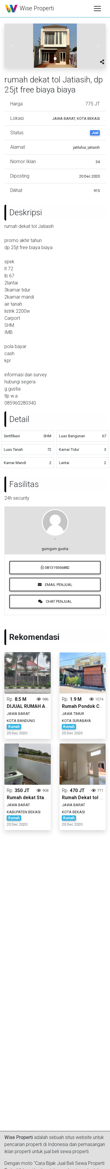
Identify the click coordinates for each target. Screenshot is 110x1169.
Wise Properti (29, 8)
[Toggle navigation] (97, 8)
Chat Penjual (55, 601)
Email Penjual (55, 584)
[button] (12, 46)
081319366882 (55, 567)
